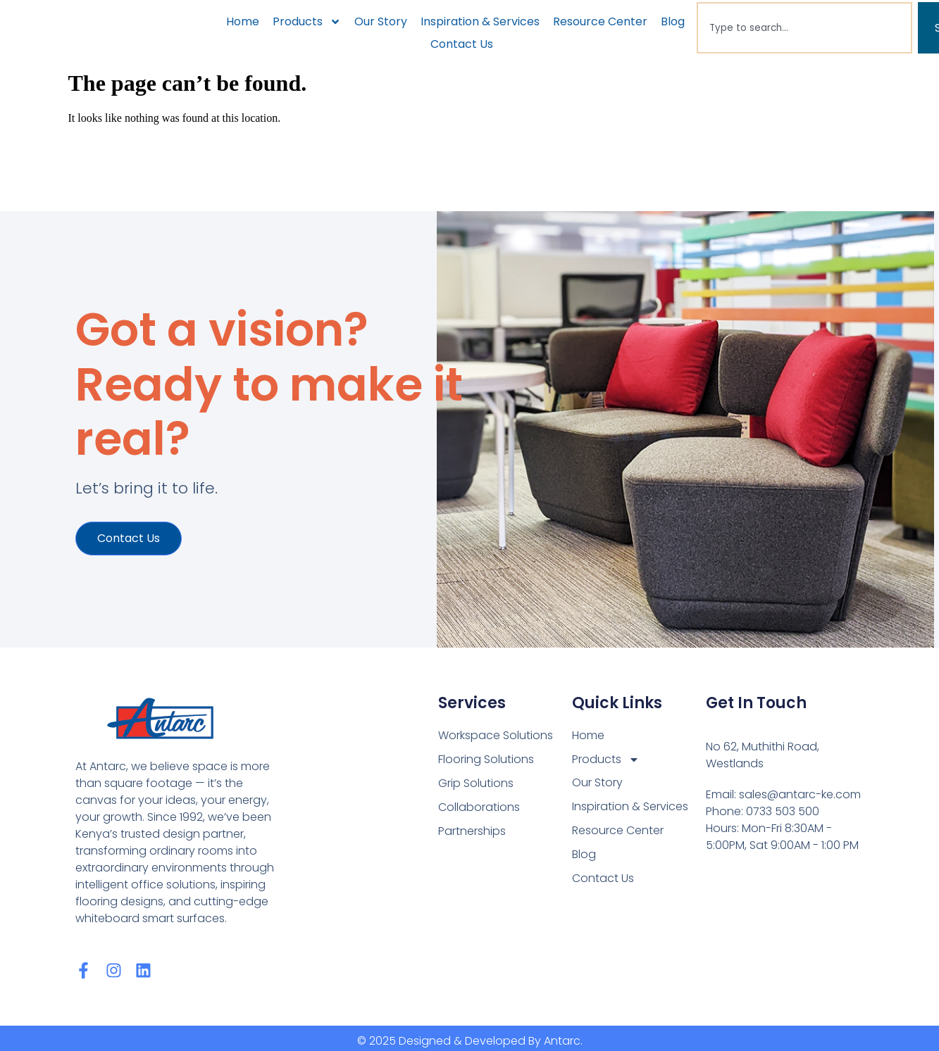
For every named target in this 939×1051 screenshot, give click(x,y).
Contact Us (461, 44)
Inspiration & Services (480, 21)
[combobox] (804, 28)
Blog (673, 21)
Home (242, 21)
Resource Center (600, 21)
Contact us (128, 539)
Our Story (380, 21)
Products (307, 22)
